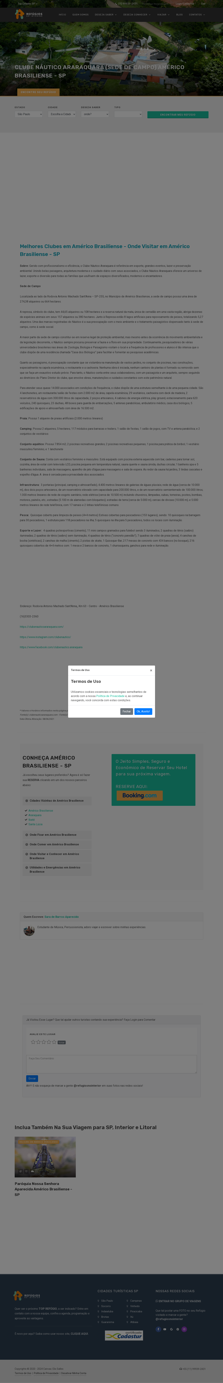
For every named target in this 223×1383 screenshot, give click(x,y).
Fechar (127, 711)
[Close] (151, 670)
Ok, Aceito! (143, 711)
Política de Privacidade (110, 696)
